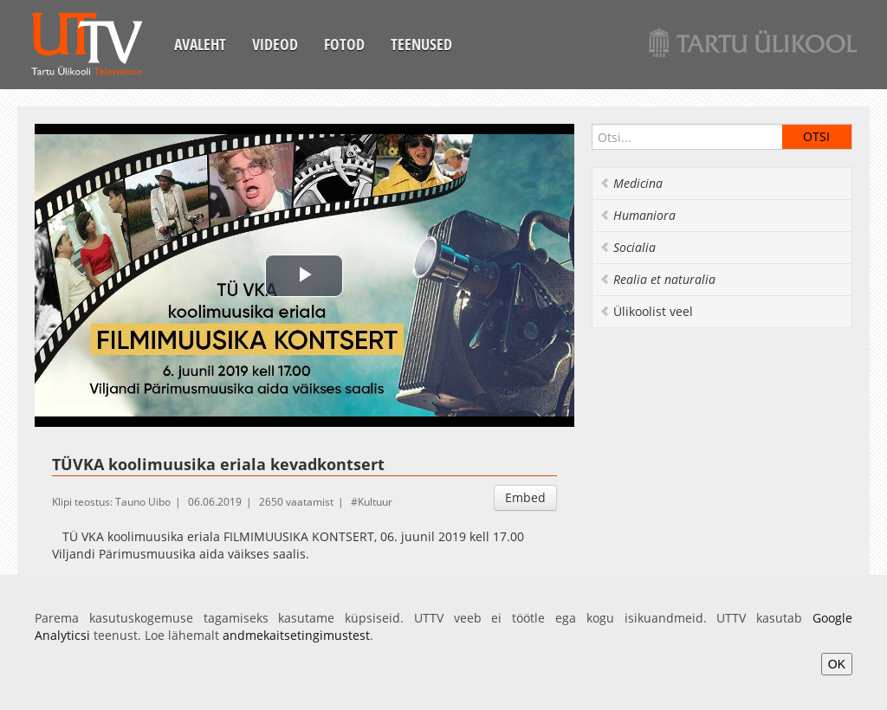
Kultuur (375, 501)
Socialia (627, 247)
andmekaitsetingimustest (296, 635)
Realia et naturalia (657, 279)
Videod (275, 44)
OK (836, 664)
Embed (525, 497)
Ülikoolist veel (646, 311)
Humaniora (637, 215)
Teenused (421, 44)
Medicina (631, 183)
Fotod (344, 44)
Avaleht (200, 44)
